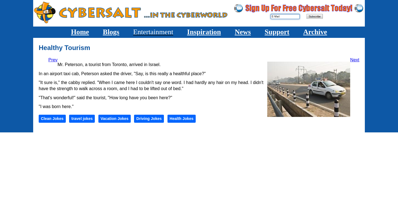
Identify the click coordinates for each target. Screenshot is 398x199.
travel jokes (82, 118)
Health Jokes (181, 118)
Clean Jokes (52, 118)
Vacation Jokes (115, 118)
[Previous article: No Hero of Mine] (52, 59)
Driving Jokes (149, 118)
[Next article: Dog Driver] (354, 59)
